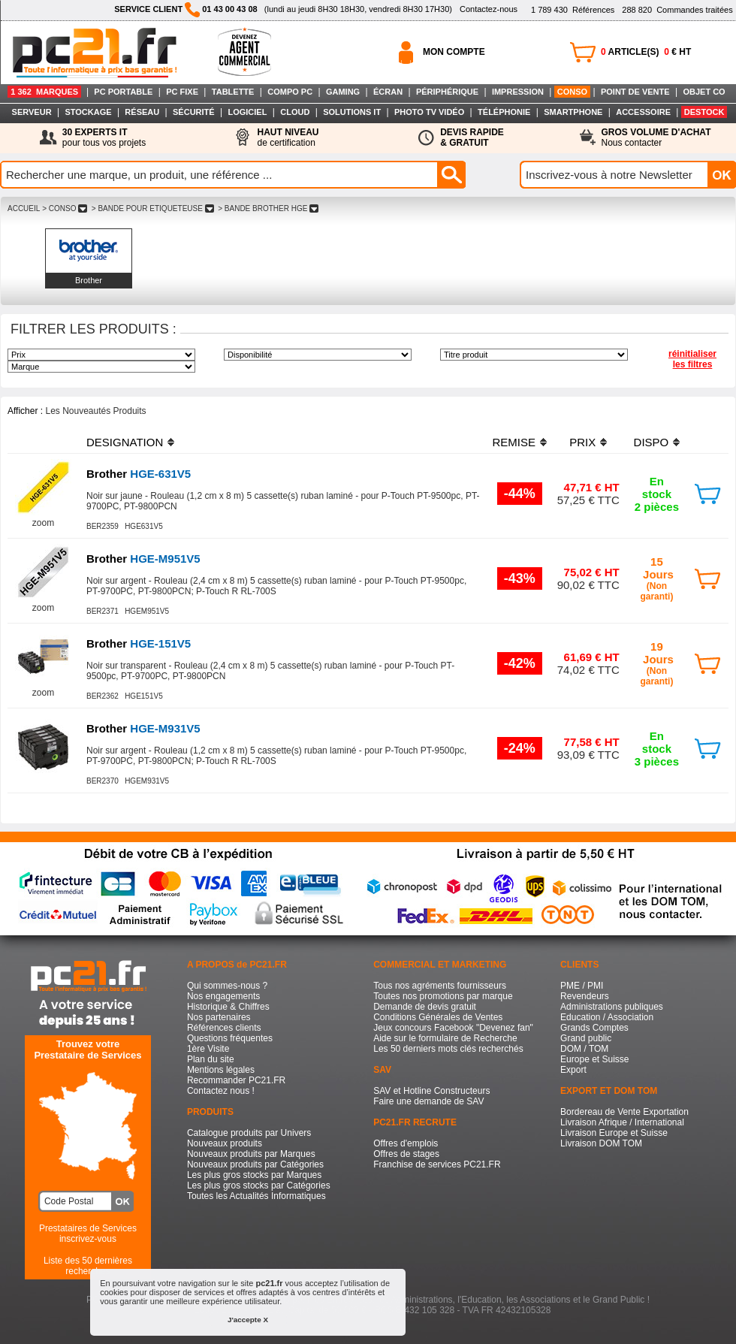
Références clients (224, 1027)
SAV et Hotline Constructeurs (431, 1091)
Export (573, 1070)
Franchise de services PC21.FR (436, 1164)
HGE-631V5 (138, 473)
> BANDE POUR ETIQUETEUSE (152, 208)
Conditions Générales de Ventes (437, 1017)
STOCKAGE (88, 111)
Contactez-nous (488, 9)
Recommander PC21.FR (236, 1080)
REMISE (513, 442)
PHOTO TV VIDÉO (429, 111)
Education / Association (606, 1017)
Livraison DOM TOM (601, 1143)
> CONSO (64, 208)
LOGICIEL (247, 111)
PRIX (582, 442)
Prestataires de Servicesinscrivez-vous (88, 1233)
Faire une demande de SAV (428, 1101)
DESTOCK (704, 111)
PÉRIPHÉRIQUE (447, 91)
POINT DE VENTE (635, 91)
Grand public (585, 1038)
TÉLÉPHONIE (504, 111)
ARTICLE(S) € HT (646, 52)
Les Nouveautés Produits (95, 411)
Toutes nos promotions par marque (442, 996)
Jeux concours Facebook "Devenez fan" (453, 1027)
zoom (43, 523)
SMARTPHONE (573, 111)
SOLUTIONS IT (352, 111)
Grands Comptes (594, 1027)
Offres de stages (406, 1154)
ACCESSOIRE (643, 111)
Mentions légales (221, 1070)
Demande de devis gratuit (424, 1006)
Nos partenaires (219, 1017)
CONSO (572, 91)
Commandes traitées (677, 9)
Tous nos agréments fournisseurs (439, 985)
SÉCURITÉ (194, 111)
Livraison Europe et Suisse (614, 1133)
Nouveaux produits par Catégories (255, 1164)
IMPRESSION (518, 91)
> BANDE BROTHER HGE (268, 208)
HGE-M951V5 (143, 558)
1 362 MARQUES (44, 91)
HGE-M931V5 (143, 728)
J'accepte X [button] (248, 1319)
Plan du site (210, 1059)
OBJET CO (704, 91)
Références (572, 9)
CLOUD (294, 111)
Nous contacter (656, 137)
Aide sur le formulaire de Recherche (445, 1038)
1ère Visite (208, 1048)
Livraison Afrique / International (622, 1122)
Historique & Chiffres (228, 1006)
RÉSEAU (142, 111)
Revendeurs (584, 996)
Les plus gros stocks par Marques (254, 1175)
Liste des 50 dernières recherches (88, 1265)
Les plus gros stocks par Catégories (258, 1185)
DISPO (651, 442)
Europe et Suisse (594, 1059)
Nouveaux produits (224, 1143)
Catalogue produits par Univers (249, 1133)
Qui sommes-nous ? (227, 985)
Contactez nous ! (221, 1091)
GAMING (343, 91)
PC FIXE (182, 91)
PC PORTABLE (123, 91)
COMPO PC (289, 91)
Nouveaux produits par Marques (251, 1154)
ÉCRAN (388, 91)
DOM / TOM (584, 1048)
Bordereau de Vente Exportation (624, 1112)
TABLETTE (233, 91)
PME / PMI (581, 985)
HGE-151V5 (138, 643)
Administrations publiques (611, 1006)
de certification (287, 137)
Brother (88, 280)
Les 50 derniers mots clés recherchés (448, 1048)
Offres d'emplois (405, 1143)
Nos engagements (223, 996)
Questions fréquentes (230, 1038)
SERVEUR (32, 111)
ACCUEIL (24, 208)
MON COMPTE (454, 52)
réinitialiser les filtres (692, 359)
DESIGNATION (124, 442)
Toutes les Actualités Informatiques (256, 1196)
